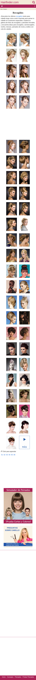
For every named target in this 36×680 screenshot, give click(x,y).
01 (2, 455)
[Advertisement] (18, 123)
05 (12, 455)
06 (14, 455)
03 (7, 455)
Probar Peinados (28, 677)
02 (4, 455)
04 (9, 455)
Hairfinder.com (10, 2)
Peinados (5, 9)
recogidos (19, 16)
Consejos (10, 677)
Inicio (1, 9)
